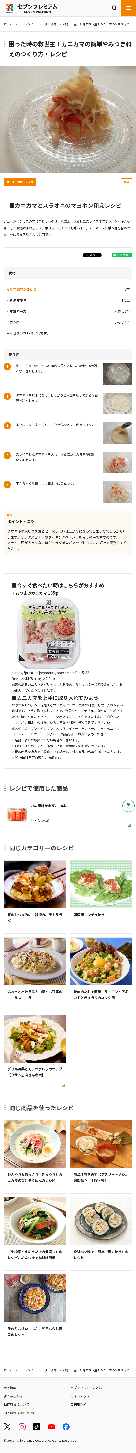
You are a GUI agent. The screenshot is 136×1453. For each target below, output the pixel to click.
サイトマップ (80, 1396)
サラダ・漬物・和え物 (53, 24)
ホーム (11, 24)
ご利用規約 (78, 1404)
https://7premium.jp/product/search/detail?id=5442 (50, 672)
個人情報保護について (19, 1413)
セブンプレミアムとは (86, 1387)
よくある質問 (13, 1396)
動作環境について (16, 1404)
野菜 (126, 182)
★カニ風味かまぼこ (21, 289)
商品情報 (10, 1387)
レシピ (28, 24)
